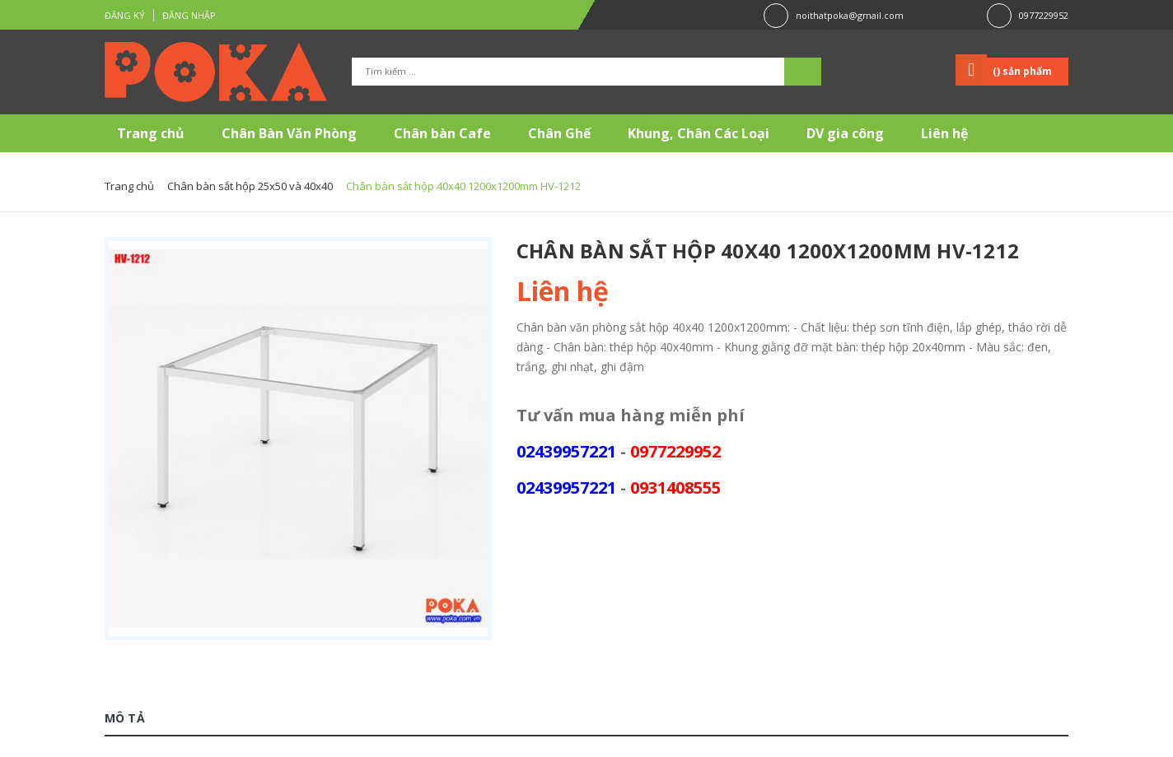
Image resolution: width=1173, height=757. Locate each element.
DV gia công (845, 133)
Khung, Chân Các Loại (698, 133)
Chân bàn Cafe (442, 133)
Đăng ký (125, 15)
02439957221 (566, 451)
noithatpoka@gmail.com (850, 15)
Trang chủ (151, 133)
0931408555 (675, 487)
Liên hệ (944, 133)
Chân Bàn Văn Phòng (289, 133)
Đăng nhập (189, 15)
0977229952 (1043, 15)
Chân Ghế (559, 133)
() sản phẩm (1022, 71)
